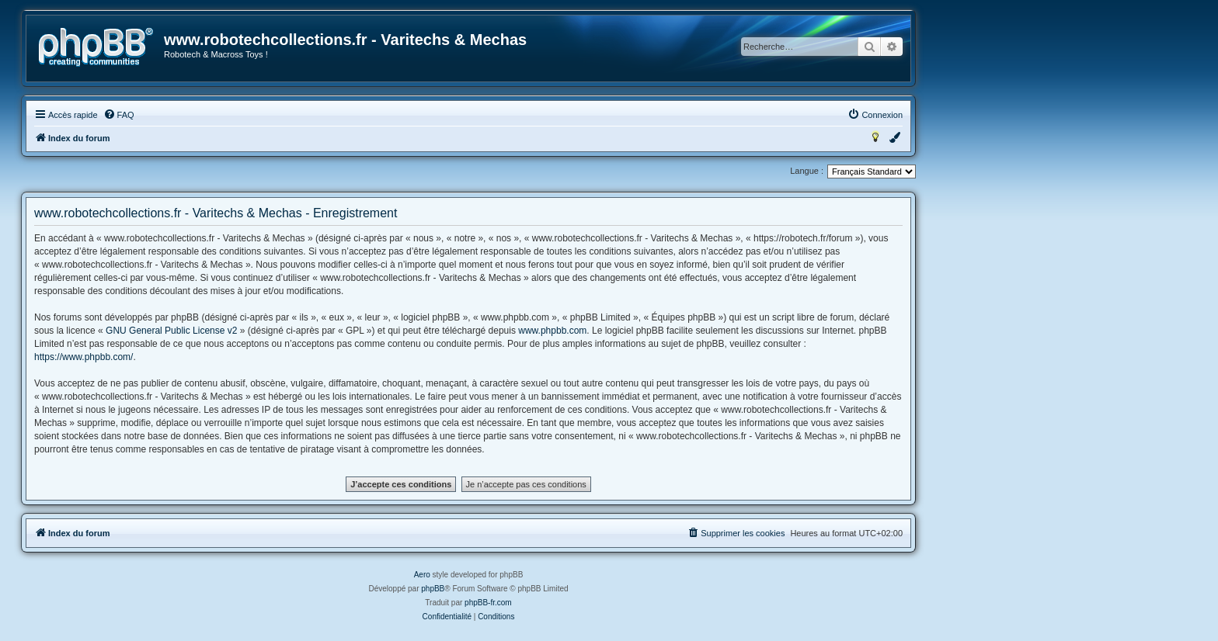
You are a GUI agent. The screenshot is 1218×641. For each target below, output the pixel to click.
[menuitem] (118, 115)
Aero (422, 574)
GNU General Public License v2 (171, 330)
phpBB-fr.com (488, 602)
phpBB (432, 588)
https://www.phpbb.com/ (83, 357)
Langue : (806, 170)
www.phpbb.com (552, 330)
